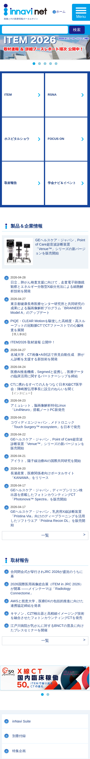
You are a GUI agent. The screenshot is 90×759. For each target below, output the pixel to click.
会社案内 (7, 722)
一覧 (45, 439)
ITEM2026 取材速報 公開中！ (33, 245)
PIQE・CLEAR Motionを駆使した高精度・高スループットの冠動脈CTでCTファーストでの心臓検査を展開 (48, 228)
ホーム (61, 11)
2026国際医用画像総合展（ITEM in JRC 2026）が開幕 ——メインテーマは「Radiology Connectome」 (47, 492)
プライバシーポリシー (30, 728)
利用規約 (7, 728)
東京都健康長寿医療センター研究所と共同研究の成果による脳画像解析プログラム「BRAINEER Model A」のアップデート (47, 211)
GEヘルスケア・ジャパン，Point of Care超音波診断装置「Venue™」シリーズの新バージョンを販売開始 (47, 347)
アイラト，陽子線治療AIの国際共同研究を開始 (46, 364)
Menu (81, 17)
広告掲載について (12, 733)
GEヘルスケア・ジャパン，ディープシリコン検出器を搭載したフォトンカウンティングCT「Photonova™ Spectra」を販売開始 (47, 398)
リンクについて (36, 733)
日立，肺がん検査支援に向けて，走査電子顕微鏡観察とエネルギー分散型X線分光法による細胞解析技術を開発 (47, 190)
